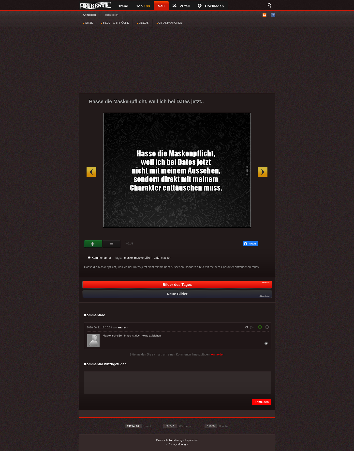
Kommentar (99, 257)
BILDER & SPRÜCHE (115, 22)
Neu (161, 6)
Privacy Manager (178, 444)
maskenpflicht (143, 257)
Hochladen (211, 6)
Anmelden (89, 14)
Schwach (112, 244)
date (156, 257)
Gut (93, 244)
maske (128, 257)
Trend (123, 6)
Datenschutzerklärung (169, 440)
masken (166, 257)
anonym (123, 327)
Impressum (191, 440)
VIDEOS (143, 22)
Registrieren (111, 14)
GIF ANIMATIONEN (169, 22)
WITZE (88, 22)
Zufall (181, 6)
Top (143, 6)
